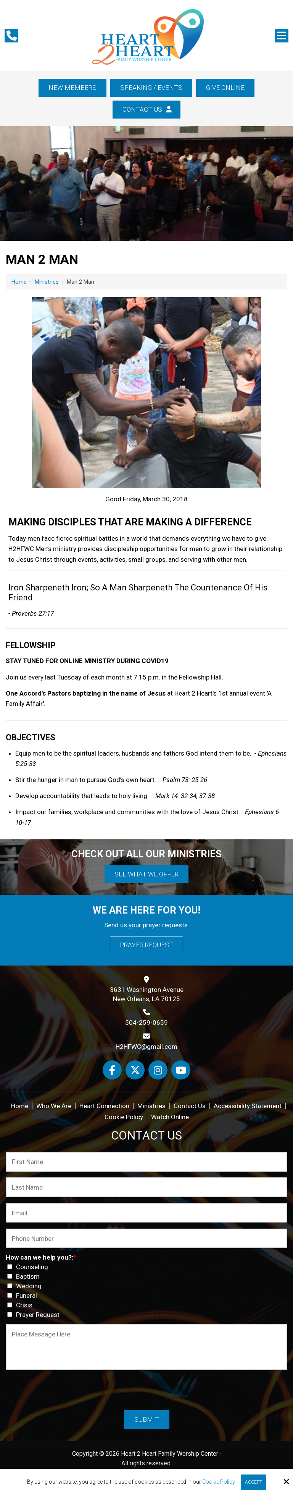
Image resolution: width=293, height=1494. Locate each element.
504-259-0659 (146, 1022)
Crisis (21, 1305)
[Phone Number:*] (146, 1238)
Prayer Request (146, 945)
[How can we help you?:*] (9, 1266)
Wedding (26, 1286)
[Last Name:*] (146, 1187)
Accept (253, 1482)
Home (19, 281)
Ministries (47, 281)
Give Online (225, 87)
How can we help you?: (41, 1257)
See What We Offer (146, 874)
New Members (72, 87)
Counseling (29, 1267)
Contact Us (146, 109)
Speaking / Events (151, 87)
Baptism (25, 1276)
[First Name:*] (146, 1162)
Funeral (23, 1295)
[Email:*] (146, 1213)
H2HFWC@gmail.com (146, 1046)
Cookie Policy (218, 1482)
